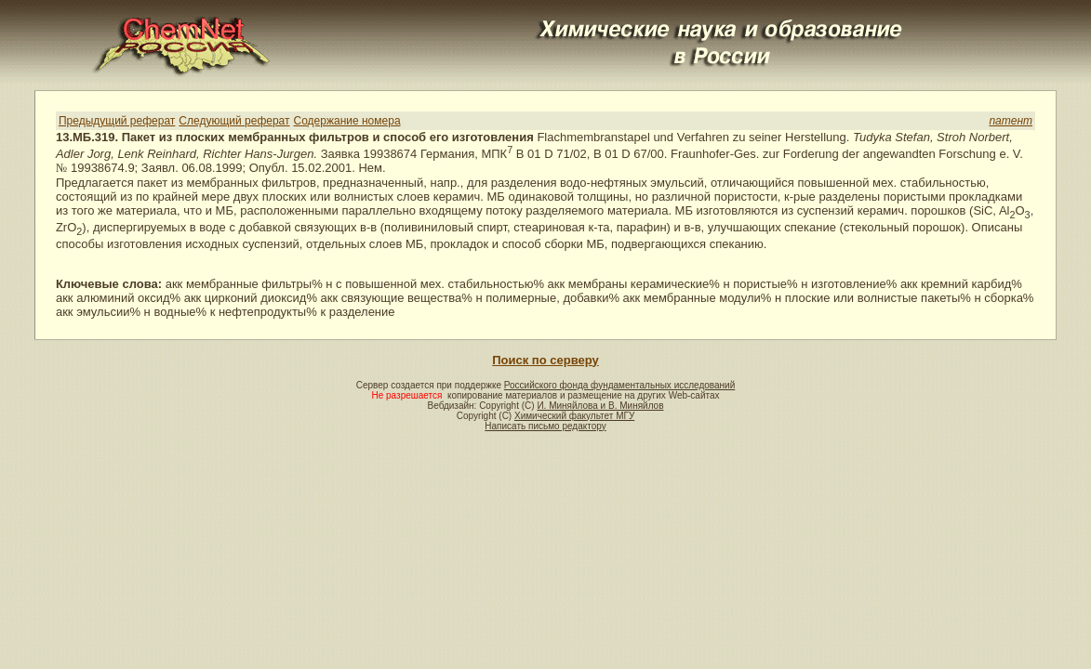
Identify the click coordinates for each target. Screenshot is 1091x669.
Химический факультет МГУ (574, 416)
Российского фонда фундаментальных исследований (619, 385)
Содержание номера (347, 120)
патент (1010, 120)
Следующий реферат (234, 120)
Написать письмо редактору (545, 426)
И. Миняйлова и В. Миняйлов (600, 405)
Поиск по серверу (545, 360)
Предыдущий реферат (117, 120)
